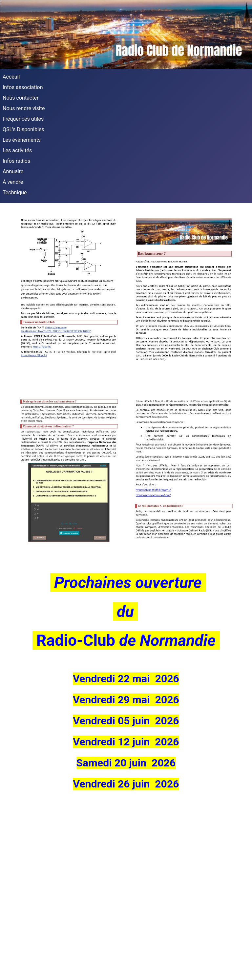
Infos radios (16, 161)
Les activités (17, 150)
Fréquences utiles (23, 119)
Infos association (23, 87)
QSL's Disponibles (23, 129)
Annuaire (13, 171)
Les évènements (22, 140)
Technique (15, 192)
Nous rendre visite (24, 108)
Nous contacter (20, 98)
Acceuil (11, 77)
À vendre (13, 182)
